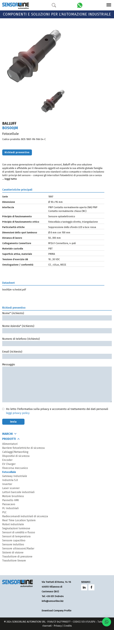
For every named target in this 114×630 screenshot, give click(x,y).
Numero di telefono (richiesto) (57, 341)
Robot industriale (13, 524)
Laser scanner (11, 488)
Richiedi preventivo (17, 152)
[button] (106, 621)
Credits (68, 625)
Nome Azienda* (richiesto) (57, 328)
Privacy (58, 625)
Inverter (7, 484)
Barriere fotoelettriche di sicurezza (23, 448)
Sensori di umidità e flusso (18, 532)
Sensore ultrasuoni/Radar (18, 548)
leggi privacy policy (18, 413)
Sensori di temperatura (16, 536)
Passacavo (8, 504)
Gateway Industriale (14, 476)
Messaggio (57, 383)
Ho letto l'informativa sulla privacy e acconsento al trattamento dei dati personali (57, 411)
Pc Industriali (10, 508)
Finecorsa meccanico (15, 468)
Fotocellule (9, 472)
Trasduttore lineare (14, 560)
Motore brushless (13, 496)
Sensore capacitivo (13, 540)
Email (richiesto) (57, 354)
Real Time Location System (19, 520)
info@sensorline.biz (53, 601)
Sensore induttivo (13, 544)
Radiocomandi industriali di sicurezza (25, 516)
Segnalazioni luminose (16, 528)
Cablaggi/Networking (15, 452)
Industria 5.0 (10, 480)
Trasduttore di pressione (17, 556)
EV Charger (9, 464)
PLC (4, 512)
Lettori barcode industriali (18, 492)
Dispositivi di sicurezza (16, 456)
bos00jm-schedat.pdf (14, 289)
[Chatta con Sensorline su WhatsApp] (79, 5)
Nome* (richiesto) (57, 315)
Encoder (7, 460)
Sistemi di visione (12, 552)
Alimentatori (10, 444)
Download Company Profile (56, 610)
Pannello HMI (10, 500)
